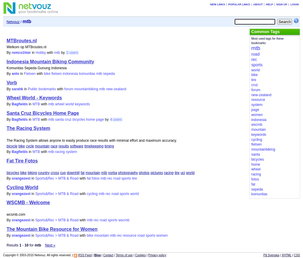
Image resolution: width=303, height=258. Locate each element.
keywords (82, 104)
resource (130, 235)
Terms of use (124, 255)
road (116, 178)
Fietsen (30, 74)
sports (126, 178)
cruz (68, 119)
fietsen (56, 74)
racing (60, 152)
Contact (108, 255)
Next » (50, 245)
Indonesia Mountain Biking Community (50, 61)
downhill (73, 173)
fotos (95, 178)
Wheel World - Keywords (34, 97)
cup (63, 173)
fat (82, 173)
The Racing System (28, 128)
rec (109, 178)
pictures (157, 173)
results (64, 146)
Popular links (239, 4)
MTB (36, 104)
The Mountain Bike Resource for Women (52, 229)
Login (294, 4)
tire (177, 173)
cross (55, 173)
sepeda (109, 74)
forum (68, 89)
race (54, 146)
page (100, 119)
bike (47, 74)
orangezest (21, 178)
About (258, 4)
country (43, 173)
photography (128, 173)
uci (182, 173)
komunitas (87, 74)
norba (112, 173)
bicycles (78, 119)
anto (15, 74)
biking (32, 173)
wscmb (123, 220)
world (69, 104)
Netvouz (13, 22)
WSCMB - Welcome (28, 202)
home (90, 119)
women (162, 235)
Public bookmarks (42, 89)
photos (144, 173)
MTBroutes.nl (22, 40)
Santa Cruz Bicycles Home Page (43, 113)
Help (269, 4)
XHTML (287, 255)
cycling (92, 194)
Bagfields (20, 104)
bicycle (12, 146)
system (71, 152)
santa (59, 119)
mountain (42, 146)
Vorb (12, 82)
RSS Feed (85, 255)
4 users (116, 119)
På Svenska (271, 255)
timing (109, 146)
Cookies (140, 255)
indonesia (70, 74)
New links (217, 4)
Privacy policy (157, 255)
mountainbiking (86, 89)
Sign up (281, 4)
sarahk (17, 89)
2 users (72, 53)
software (76, 146)
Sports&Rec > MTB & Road (56, 178)
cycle (30, 146)
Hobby (41, 53)
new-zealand (116, 89)
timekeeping (94, 146)
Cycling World (22, 187)
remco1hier (21, 53)
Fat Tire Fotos (22, 160)
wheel (59, 104)
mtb (57, 53)
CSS (297, 255)
